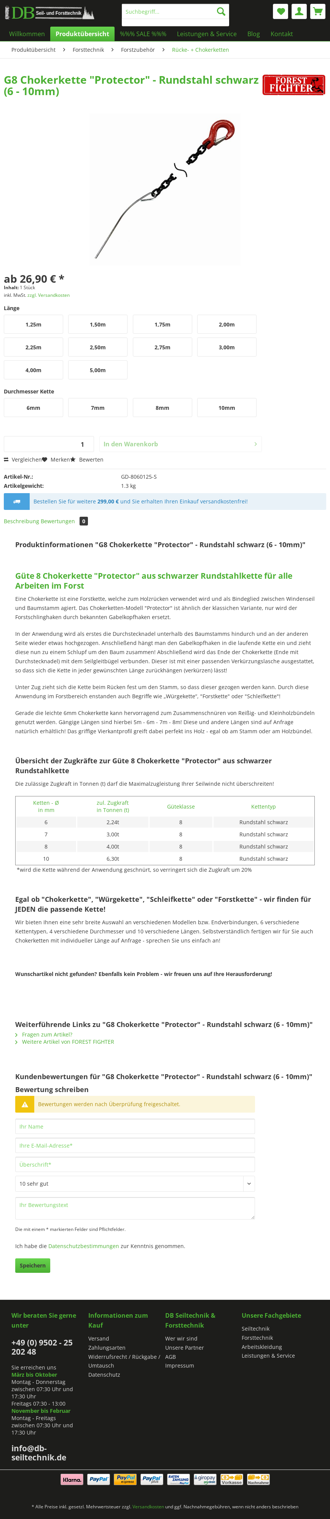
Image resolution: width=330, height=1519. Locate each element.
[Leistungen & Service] (207, 34)
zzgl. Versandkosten (48, 295)
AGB (170, 1356)
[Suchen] (221, 11)
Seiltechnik (255, 1328)
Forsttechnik (257, 1337)
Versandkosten (148, 1506)
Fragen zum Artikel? (43, 1034)
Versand (98, 1338)
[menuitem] (175, 15)
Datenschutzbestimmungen (83, 1246)
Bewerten (87, 459)
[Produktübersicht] (82, 34)
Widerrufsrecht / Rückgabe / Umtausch (124, 1361)
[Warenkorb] (317, 11)
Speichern (33, 1265)
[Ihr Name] (135, 1126)
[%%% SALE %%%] (143, 34)
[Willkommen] (27, 34)
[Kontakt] (281, 34)
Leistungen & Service (268, 1355)
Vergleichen (23, 459)
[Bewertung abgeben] (135, 1184)
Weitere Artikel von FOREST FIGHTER (64, 1041)
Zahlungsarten (107, 1347)
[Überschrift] (135, 1164)
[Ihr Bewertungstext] (135, 1208)
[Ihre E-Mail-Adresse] (135, 1145)
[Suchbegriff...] (175, 11)
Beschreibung (21, 521)
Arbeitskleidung (262, 1346)
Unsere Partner (184, 1347)
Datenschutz (104, 1374)
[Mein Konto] (299, 11)
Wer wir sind (181, 1338)
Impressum (179, 1365)
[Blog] (253, 34)
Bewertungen (64, 521)
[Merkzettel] (280, 11)
